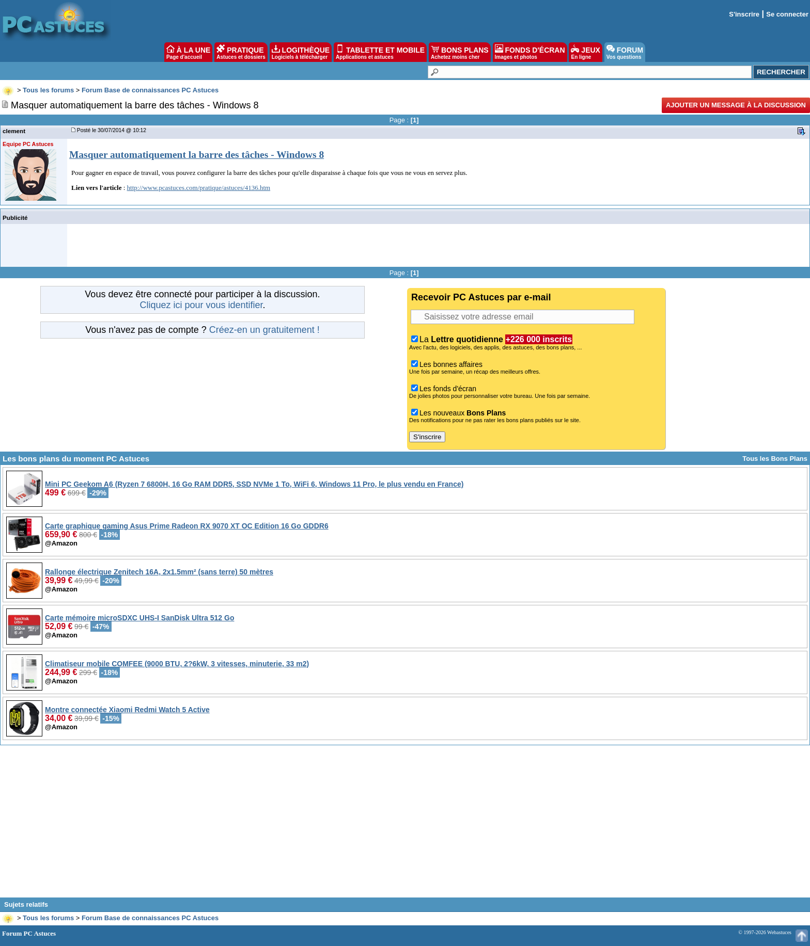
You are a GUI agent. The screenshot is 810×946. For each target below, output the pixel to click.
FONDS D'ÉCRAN (530, 52)
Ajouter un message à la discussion (736, 105)
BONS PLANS (460, 52)
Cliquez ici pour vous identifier (200, 305)
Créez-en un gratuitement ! (264, 330)
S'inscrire (744, 14)
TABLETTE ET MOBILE (380, 52)
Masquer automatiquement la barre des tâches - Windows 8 (196, 154)
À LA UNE (188, 52)
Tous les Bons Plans (774, 458)
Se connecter (787, 14)
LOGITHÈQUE (301, 52)
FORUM (624, 52)
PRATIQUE (241, 52)
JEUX (585, 52)
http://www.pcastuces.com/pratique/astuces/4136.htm (199, 187)
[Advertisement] (405, 825)
